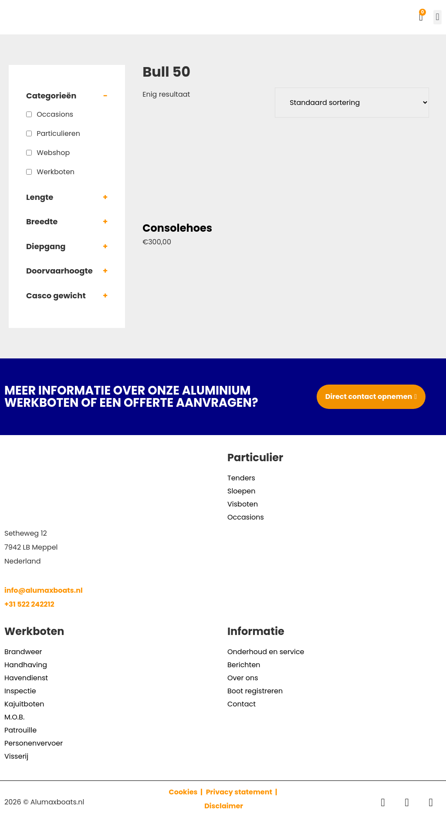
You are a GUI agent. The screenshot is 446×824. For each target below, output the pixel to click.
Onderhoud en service (265, 652)
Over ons (242, 678)
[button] (437, 17)
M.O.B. (14, 717)
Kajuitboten (24, 704)
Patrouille (20, 730)
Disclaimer (223, 806)
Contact (241, 704)
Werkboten (55, 172)
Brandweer (23, 652)
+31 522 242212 (29, 604)
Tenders (241, 478)
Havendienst (26, 678)
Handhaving (25, 665)
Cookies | (186, 792)
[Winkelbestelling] (352, 103)
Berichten (243, 665)
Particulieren (58, 133)
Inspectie (20, 691)
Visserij (16, 756)
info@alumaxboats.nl (43, 590)
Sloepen (241, 491)
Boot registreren (255, 691)
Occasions (55, 114)
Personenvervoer (33, 743)
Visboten (242, 504)
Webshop (53, 153)
